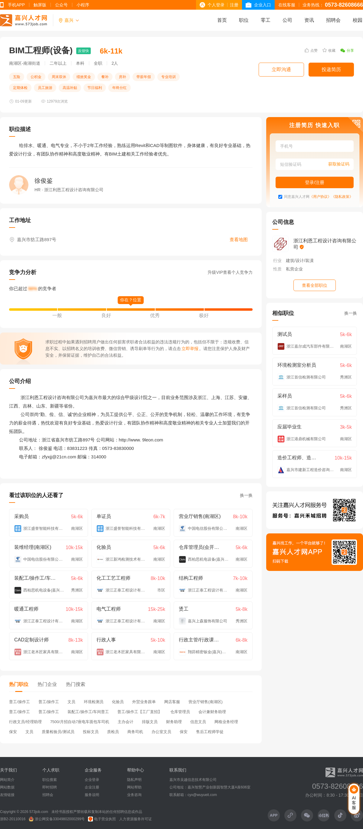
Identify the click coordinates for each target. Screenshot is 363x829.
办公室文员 (161, 731)
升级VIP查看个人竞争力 (230, 272)
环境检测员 (93, 702)
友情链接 (7, 795)
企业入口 (262, 5)
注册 (234, 5)
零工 (265, 20)
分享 (347, 50)
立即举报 (190, 348)
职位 (244, 20)
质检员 (113, 731)
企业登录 (92, 780)
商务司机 (135, 731)
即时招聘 (49, 787)
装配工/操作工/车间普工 (88, 711)
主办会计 (125, 721)
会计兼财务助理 (212, 711)
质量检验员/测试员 (58, 731)
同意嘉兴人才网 (296, 197)
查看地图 (239, 239)
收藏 (328, 50)
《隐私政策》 (342, 197)
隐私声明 (134, 780)
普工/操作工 (19, 702)
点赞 (311, 50)
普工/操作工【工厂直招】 (139, 711)
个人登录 (216, 5)
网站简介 (7, 780)
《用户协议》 (320, 197)
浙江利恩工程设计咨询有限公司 (324, 244)
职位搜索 (49, 780)
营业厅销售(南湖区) (205, 702)
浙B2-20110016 (12, 819)
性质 (277, 269)
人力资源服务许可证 (135, 819)
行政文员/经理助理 (25, 721)
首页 (222, 20)
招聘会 (333, 20)
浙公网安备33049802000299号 (57, 819)
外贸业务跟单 (144, 702)
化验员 (118, 702)
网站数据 (7, 787)
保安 (13, 731)
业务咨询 (134, 795)
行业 (277, 260)
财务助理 (174, 721)
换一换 (246, 495)
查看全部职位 (314, 285)
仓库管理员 (180, 711)
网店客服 (172, 702)
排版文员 (150, 721)
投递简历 (331, 69)
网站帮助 (134, 787)
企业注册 (92, 787)
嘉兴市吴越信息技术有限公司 (193, 780)
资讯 (309, 20)
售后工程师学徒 (210, 731)
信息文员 (198, 721)
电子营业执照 (102, 819)
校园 (357, 20)
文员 (71, 702)
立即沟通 (281, 69)
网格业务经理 (226, 721)
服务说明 (92, 795)
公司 (287, 20)
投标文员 (91, 731)
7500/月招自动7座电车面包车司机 (80, 721)
